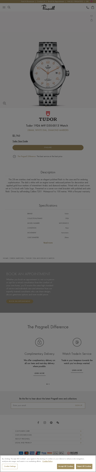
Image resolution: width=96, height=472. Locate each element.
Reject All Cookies (84, 466)
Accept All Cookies (65, 466)
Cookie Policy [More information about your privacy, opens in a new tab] (47, 461)
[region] (48, 463)
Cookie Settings (10, 466)
